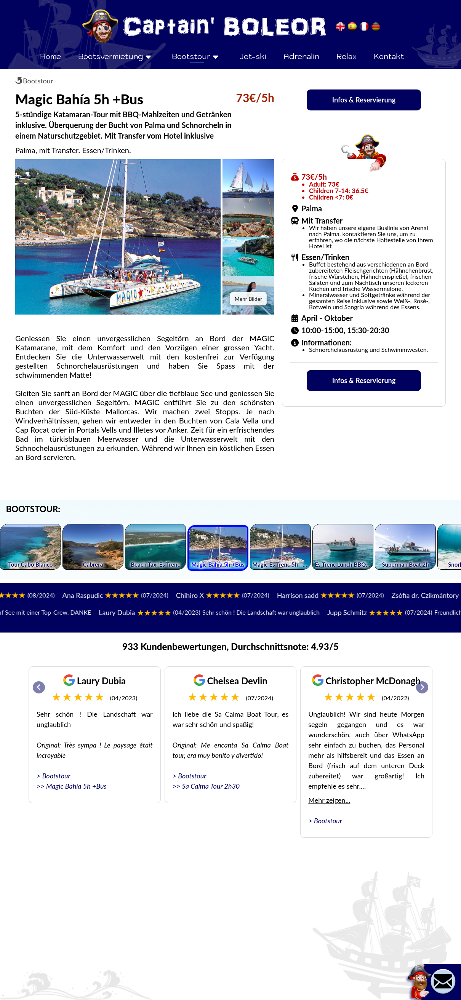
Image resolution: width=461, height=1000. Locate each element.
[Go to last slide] (39, 687)
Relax (346, 56)
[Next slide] (422, 687)
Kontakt (389, 56)
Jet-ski (252, 56)
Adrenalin (301, 56)
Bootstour (38, 81)
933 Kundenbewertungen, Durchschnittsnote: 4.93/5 (230, 646)
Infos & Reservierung (363, 100)
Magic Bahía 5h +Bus (76, 786)
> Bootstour (53, 776)
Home (50, 56)
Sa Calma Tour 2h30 (211, 786)
